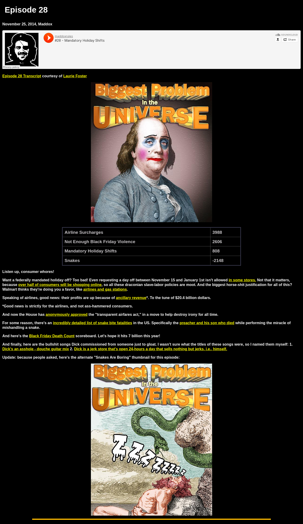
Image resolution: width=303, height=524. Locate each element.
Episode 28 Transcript (21, 76)
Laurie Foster (75, 76)
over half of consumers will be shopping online (59, 285)
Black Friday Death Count (52, 336)
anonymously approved (67, 314)
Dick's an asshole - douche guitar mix (35, 349)
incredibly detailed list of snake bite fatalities (92, 323)
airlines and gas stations (105, 289)
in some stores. (242, 280)
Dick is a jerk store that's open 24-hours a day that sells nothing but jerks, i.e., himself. (150, 349)
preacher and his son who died (206, 323)
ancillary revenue (131, 298)
